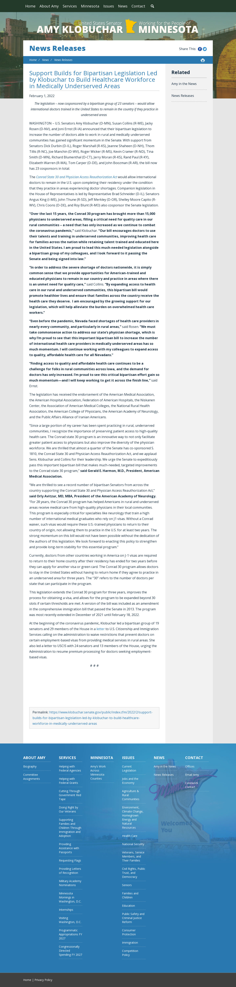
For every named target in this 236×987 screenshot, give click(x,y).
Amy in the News (184, 84)
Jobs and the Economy (130, 781)
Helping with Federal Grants (68, 781)
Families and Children (130, 895)
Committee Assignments (31, 777)
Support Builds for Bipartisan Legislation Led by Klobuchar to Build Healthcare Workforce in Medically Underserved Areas (93, 79)
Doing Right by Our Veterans (68, 809)
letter (100, 629)
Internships (66, 910)
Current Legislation (129, 768)
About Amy (49, 6)
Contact (138, 6)
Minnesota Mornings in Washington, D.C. (70, 897)
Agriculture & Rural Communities (130, 795)
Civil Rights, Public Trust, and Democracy (133, 873)
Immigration (130, 942)
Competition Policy (130, 953)
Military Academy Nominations (70, 883)
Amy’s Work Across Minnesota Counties (98, 772)
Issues (108, 6)
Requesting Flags (70, 860)
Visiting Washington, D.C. (70, 920)
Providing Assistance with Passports (69, 848)
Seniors (127, 885)
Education (128, 906)
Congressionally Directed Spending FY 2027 (70, 951)
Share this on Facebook (200, 49)
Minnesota (90, 6)
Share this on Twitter (205, 49)
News (122, 6)
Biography (30, 766)
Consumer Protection (129, 932)
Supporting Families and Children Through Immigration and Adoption (70, 828)
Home (30, 6)
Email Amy (192, 775)
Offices (189, 766)
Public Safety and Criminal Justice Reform (133, 918)
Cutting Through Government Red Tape (70, 795)
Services (70, 6)
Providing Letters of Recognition (70, 871)
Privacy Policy (43, 980)
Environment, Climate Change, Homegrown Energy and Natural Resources (132, 817)
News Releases (57, 48)
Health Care (129, 836)
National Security (133, 844)
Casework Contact (191, 785)
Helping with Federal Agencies (70, 768)
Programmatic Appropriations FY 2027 (70, 934)
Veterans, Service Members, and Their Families (133, 856)
